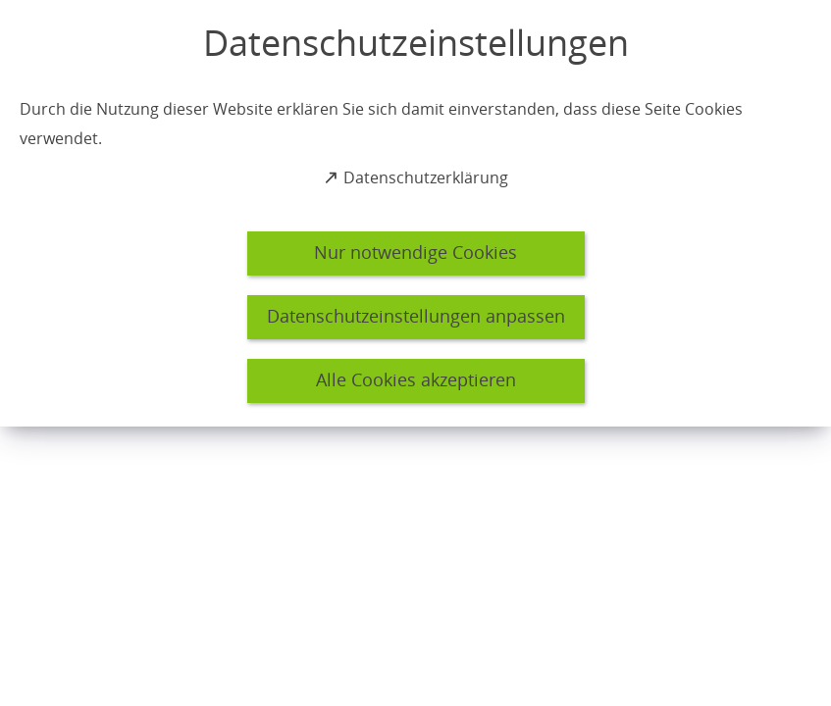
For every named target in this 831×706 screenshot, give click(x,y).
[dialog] (415, 213)
